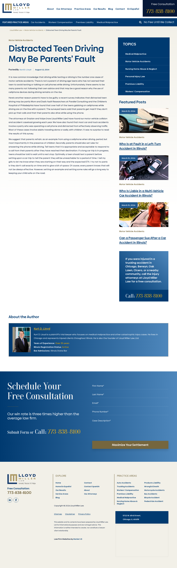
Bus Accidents (150, 494)
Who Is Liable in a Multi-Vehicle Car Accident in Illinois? (141, 193)
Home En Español (63, 486)
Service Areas (62, 494)
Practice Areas (82, 8)
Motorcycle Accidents (154, 490)
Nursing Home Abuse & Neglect (141, 68)
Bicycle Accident (152, 497)
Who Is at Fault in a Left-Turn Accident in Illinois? (140, 146)
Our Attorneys (64, 8)
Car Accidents (38, 22)
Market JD (77, 539)
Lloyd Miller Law (16, 30)
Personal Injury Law (135, 76)
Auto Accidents (124, 483)
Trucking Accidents (126, 486)
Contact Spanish (91, 486)
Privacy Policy (84, 514)
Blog (110, 8)
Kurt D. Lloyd (42, 329)
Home (58, 483)
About (50, 8)
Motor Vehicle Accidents (33, 30)
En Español (133, 8)
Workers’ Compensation (60, 22)
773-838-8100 (160, 11)
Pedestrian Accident (153, 501)
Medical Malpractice (107, 22)
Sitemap (58, 514)
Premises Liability (85, 22)
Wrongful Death (151, 486)
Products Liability (152, 483)
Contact (120, 8)
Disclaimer (70, 514)
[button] (140, 22)
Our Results (99, 8)
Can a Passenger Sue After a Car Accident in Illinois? (142, 240)
